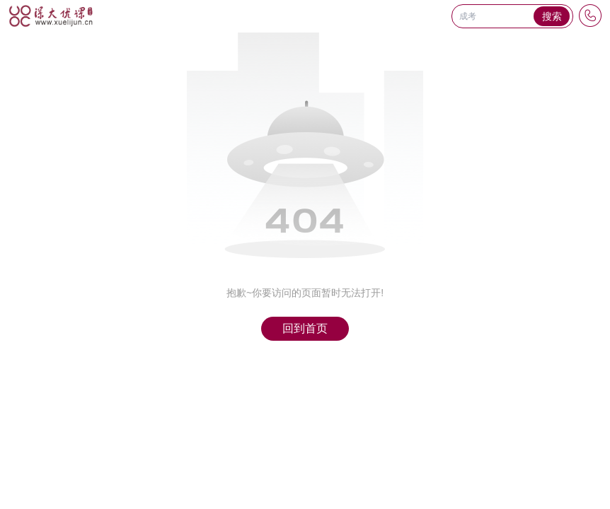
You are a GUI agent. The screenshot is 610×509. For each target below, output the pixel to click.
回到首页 (305, 328)
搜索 (552, 16)
